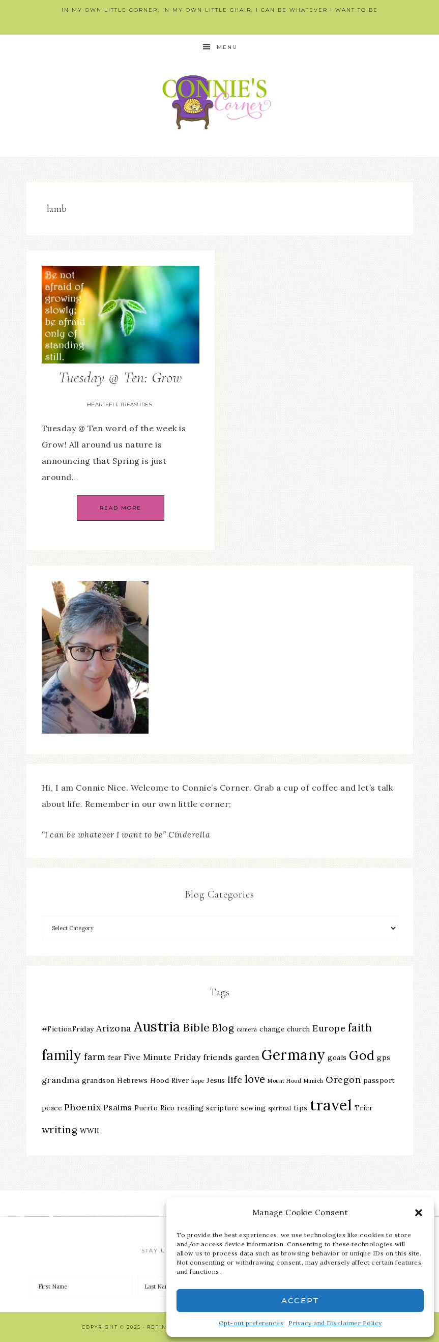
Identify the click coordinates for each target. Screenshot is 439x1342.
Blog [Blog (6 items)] (223, 1028)
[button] (419, 1213)
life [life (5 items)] (234, 1079)
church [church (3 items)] (298, 1028)
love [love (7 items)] (255, 1079)
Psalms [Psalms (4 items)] (117, 1107)
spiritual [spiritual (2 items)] (279, 1108)
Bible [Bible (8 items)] (196, 1027)
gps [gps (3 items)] (384, 1057)
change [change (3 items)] (271, 1028)
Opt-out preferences (251, 1323)
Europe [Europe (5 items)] (328, 1028)
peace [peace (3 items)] (52, 1107)
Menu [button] (227, 47)
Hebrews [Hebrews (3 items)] (132, 1080)
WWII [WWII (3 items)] (90, 1130)
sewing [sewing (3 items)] (253, 1107)
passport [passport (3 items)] (379, 1080)
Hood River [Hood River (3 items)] (169, 1080)
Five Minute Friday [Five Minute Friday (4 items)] (162, 1057)
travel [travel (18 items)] (331, 1104)
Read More (120, 508)
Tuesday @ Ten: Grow (120, 377)
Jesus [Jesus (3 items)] (216, 1080)
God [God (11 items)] (362, 1055)
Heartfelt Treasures (119, 404)
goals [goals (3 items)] (337, 1057)
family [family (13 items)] (62, 1055)
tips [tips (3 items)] (301, 1107)
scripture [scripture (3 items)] (222, 1107)
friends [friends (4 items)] (218, 1057)
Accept (300, 1300)
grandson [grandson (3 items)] (98, 1080)
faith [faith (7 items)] (360, 1028)
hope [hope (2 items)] (197, 1080)
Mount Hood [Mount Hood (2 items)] (284, 1080)
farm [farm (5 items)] (94, 1057)
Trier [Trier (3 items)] (364, 1107)
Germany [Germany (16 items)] (293, 1055)
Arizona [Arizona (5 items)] (114, 1028)
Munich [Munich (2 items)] (314, 1080)
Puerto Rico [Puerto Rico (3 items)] (154, 1107)
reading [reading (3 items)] (190, 1107)
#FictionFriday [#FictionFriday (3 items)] (68, 1028)
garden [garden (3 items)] (247, 1057)
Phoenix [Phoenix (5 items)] (82, 1107)
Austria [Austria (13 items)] (157, 1026)
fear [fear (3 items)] (115, 1057)
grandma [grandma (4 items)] (61, 1080)
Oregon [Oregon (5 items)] (343, 1079)
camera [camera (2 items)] (247, 1029)
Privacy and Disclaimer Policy (335, 1323)
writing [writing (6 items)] (60, 1130)
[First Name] (82, 1286)
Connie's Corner (219, 102)
